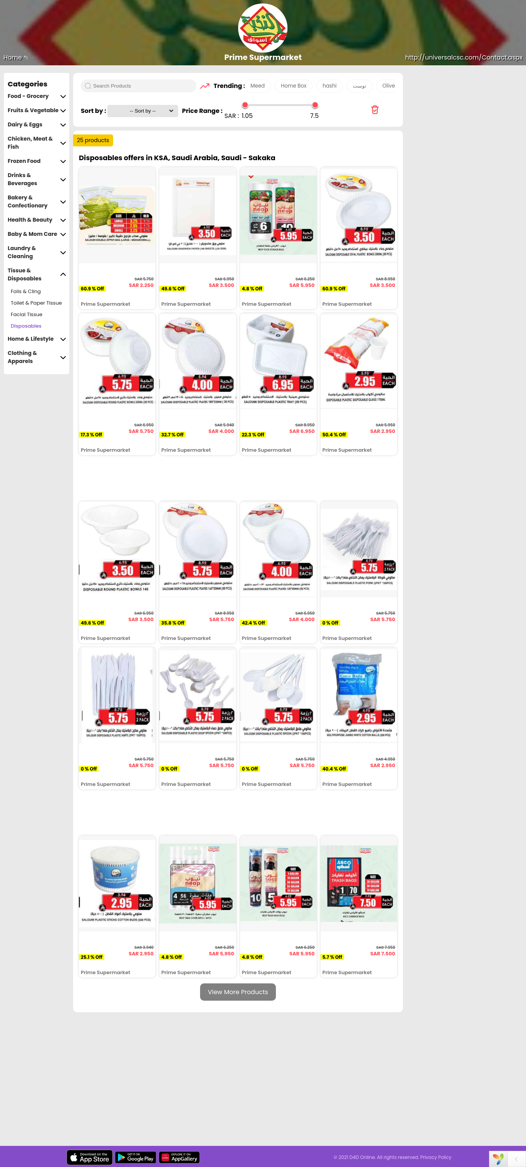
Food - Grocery (37, 96)
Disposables (26, 326)
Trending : (227, 85)
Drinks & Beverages (37, 179)
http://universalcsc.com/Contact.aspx (464, 57)
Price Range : (202, 110)
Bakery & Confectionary (37, 202)
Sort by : (94, 110)
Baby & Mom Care (37, 234)
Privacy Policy (435, 1157)
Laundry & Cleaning (37, 252)
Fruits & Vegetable (37, 110)
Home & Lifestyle (37, 339)
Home (15, 57)
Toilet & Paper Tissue (36, 303)
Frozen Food (37, 161)
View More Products (238, 992)
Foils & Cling (26, 291)
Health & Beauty (37, 220)
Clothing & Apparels (37, 357)
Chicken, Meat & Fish (37, 143)
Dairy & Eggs (37, 125)
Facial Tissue (26, 314)
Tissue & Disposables (37, 275)
